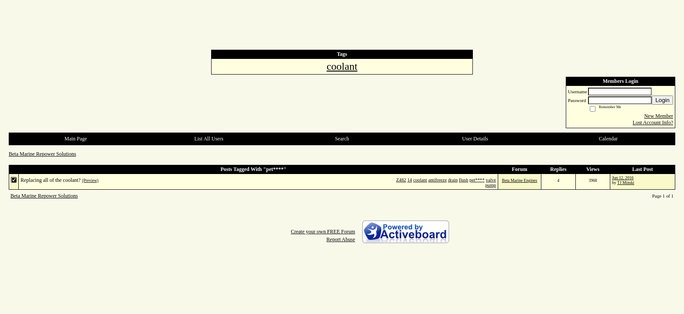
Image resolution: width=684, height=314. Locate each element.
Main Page (76, 139)
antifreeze (437, 179)
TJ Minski (625, 182)
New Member (658, 116)
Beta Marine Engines (519, 180)
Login (662, 100)
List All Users (208, 139)
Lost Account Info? (653, 122)
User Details (475, 139)
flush (464, 179)
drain (453, 179)
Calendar (608, 139)
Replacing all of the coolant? (51, 180)
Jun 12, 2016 (622, 177)
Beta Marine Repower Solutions (42, 154)
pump (490, 185)
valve (491, 179)
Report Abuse (340, 239)
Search (342, 139)
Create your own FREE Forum (323, 232)
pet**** (477, 179)
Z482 (401, 179)
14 (409, 179)
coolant (420, 179)
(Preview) (90, 180)
